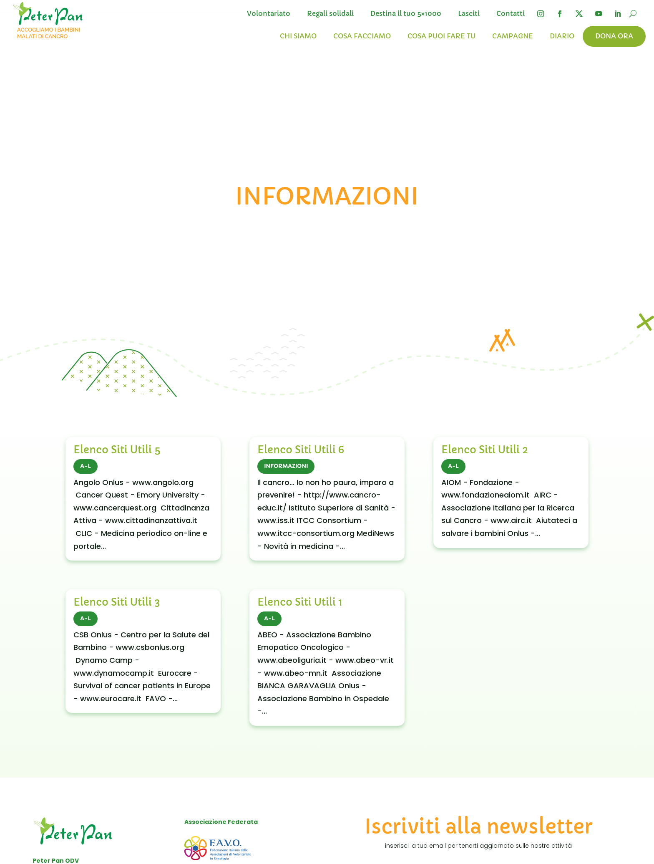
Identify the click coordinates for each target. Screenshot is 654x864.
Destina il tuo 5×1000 (405, 13)
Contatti (510, 13)
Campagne (512, 36)
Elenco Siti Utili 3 (116, 602)
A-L (85, 466)
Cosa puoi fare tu (441, 36)
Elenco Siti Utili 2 (484, 450)
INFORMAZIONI (286, 466)
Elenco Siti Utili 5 (116, 450)
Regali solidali (330, 13)
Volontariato (268, 13)
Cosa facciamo (362, 36)
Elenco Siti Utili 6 (300, 450)
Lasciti (469, 13)
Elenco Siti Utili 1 (299, 602)
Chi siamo (298, 36)
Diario (562, 36)
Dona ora (614, 36)
